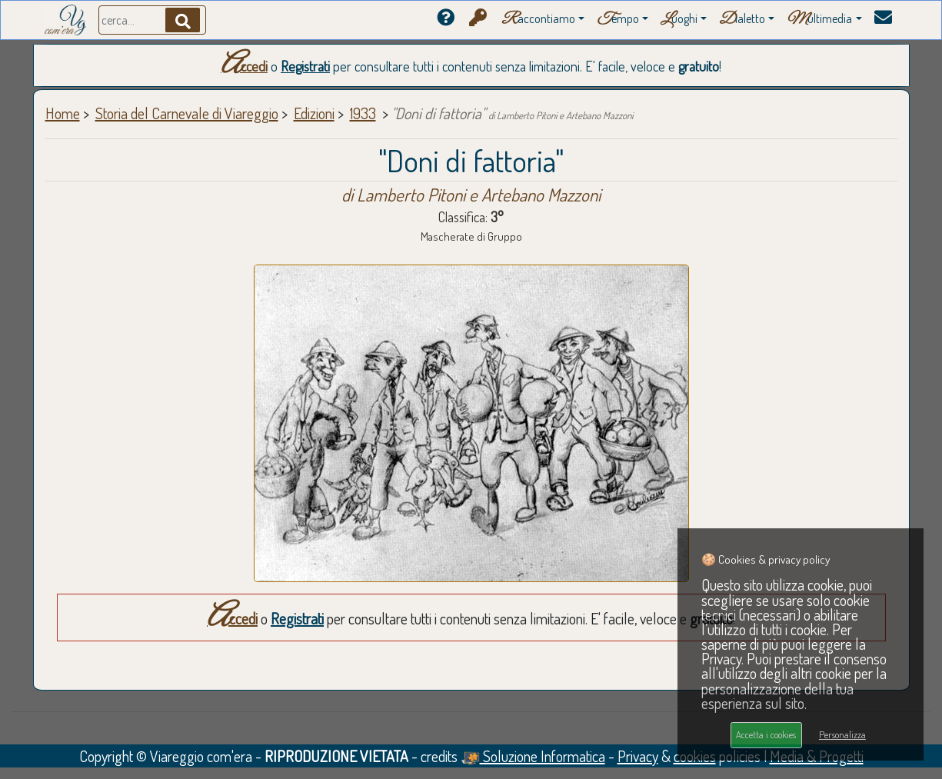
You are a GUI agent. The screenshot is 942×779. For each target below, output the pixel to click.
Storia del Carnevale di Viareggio (186, 113)
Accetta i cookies (766, 734)
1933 (363, 113)
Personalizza (842, 734)
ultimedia (819, 19)
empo (618, 19)
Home (62, 113)
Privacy (637, 756)
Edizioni (314, 113)
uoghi (679, 19)
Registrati (305, 66)
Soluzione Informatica (533, 756)
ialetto (742, 19)
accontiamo (538, 19)
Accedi (244, 66)
